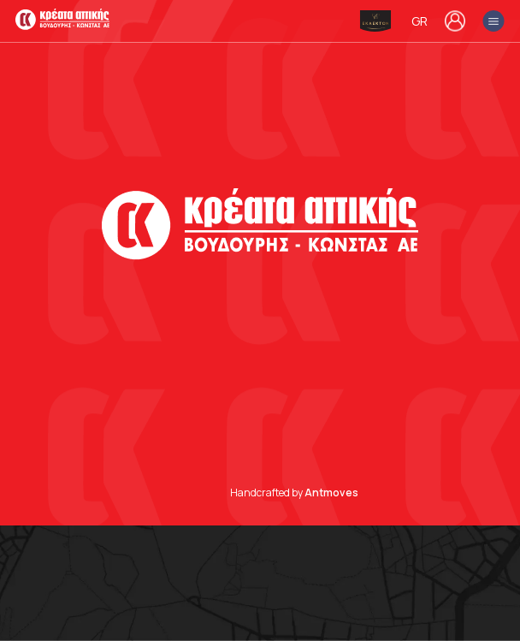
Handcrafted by (294, 493)
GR (419, 21)
